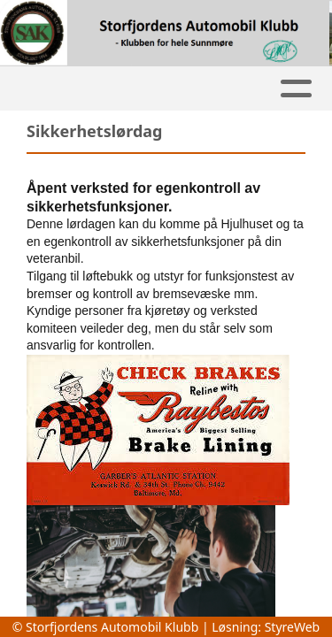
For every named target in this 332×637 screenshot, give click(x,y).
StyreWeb (292, 626)
